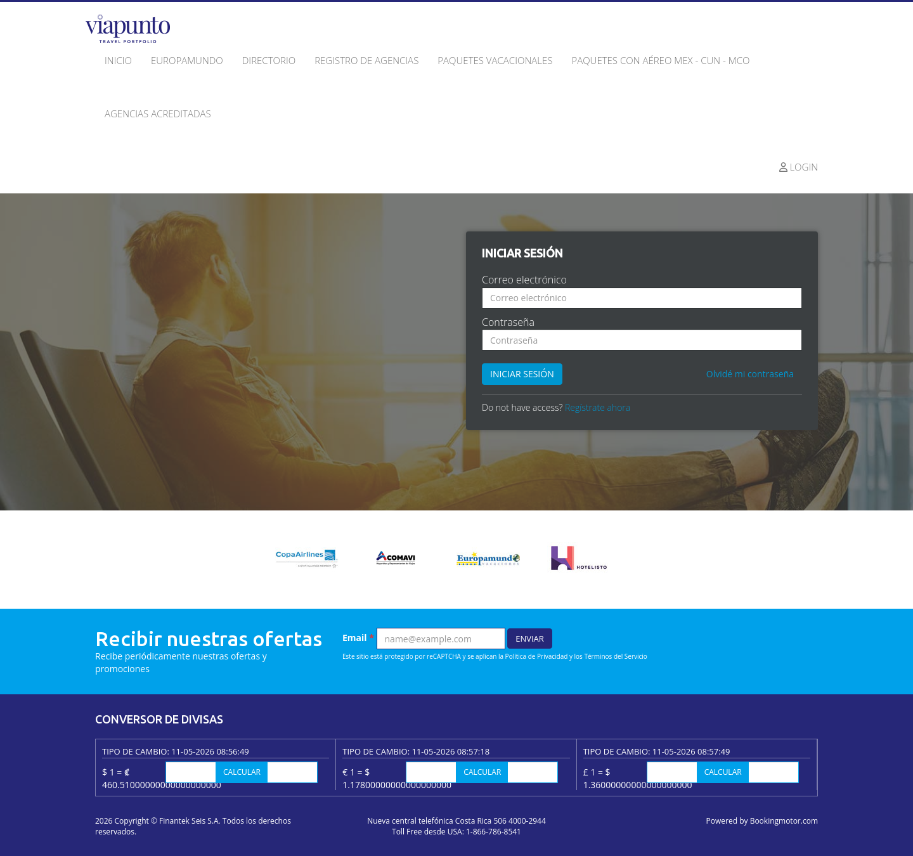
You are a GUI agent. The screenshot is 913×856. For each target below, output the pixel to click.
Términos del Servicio (615, 656)
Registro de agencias (366, 60)
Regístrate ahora (597, 407)
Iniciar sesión (522, 374)
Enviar (529, 638)
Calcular (242, 772)
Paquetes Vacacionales (494, 60)
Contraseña (508, 322)
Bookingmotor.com (784, 820)
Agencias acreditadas (158, 113)
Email (358, 638)
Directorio (268, 60)
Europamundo (187, 60)
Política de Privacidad (536, 656)
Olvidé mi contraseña (750, 374)
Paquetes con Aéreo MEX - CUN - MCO (660, 60)
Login (799, 166)
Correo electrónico (524, 280)
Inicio (118, 60)
